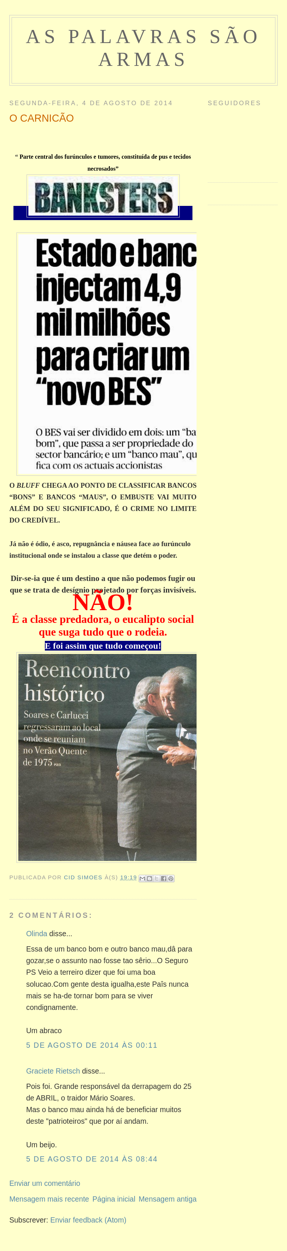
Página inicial (113, 1199)
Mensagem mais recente (49, 1199)
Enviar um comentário (44, 1183)
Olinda (36, 933)
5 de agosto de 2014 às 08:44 (92, 1159)
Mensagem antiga (168, 1199)
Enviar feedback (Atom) (88, 1220)
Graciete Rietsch (53, 1071)
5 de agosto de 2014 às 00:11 (92, 1045)
